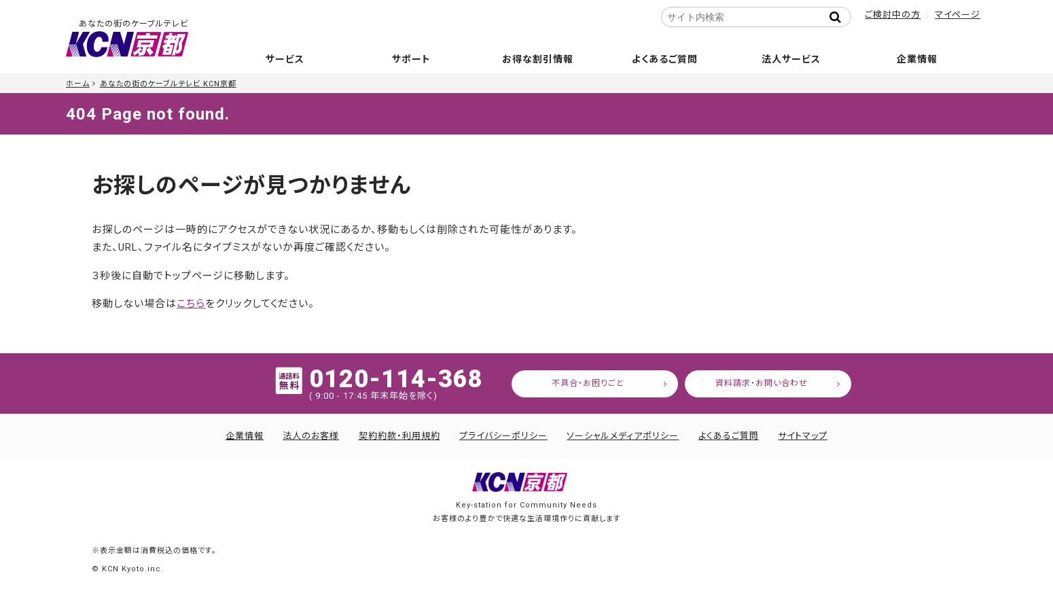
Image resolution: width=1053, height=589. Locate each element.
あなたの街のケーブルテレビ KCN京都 (168, 83)
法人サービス (791, 59)
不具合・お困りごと (588, 383)
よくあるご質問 (665, 59)
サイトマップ (802, 436)
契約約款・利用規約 (399, 436)
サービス (285, 59)
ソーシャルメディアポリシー (623, 436)
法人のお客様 (311, 436)
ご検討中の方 (893, 15)
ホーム (78, 83)
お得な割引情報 (537, 59)
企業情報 (917, 59)
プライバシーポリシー (503, 436)
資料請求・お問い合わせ (761, 383)
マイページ (957, 15)
